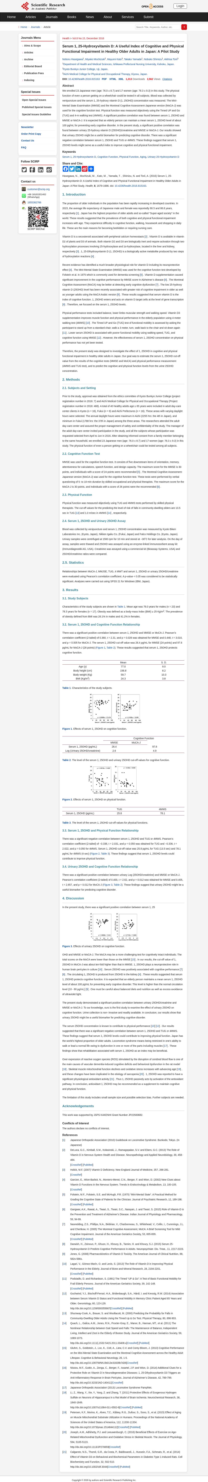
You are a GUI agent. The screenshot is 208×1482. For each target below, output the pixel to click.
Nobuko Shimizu (153, 59)
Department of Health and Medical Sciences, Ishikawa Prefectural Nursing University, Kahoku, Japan (118, 64)
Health (65, 38)
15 (133, 959)
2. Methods (71, 379)
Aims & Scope (32, 45)
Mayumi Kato (114, 59)
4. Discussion (73, 898)
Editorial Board (33, 66)
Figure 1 (100, 647)
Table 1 (121, 606)
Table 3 (105, 853)
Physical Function (129, 156)
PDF (104, 79)
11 (64, 332)
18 (64, 1069)
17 (165, 1045)
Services (128, 17)
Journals (52, 17)
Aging (143, 156)
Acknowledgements (78, 1106)
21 (111, 1079)
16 (100, 969)
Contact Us (27, 140)
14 (109, 513)
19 (178, 1069)
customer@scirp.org (39, 189)
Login (180, 6)
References (70, 1135)
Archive (28, 59)
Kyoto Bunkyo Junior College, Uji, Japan (85, 69)
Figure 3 (107, 884)
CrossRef (76, 1164)
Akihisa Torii (170, 59)
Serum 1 (67, 156)
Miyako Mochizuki (95, 59)
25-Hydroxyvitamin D (84, 156)
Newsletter (27, 127)
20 (141, 1074)
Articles (30, 17)
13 (77, 513)
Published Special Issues (37, 107)
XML (121, 79)
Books (71, 17)
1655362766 (34, 202)
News (90, 17)
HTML (113, 79)
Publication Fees (34, 73)
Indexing (29, 80)
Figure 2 (95, 853)
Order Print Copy (31, 133)
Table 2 (111, 647)
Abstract (68, 85)
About (108, 17)
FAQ (23, 147)
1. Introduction (74, 194)
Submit (148, 17)
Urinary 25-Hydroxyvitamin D (163, 156)
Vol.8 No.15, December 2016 (88, 38)
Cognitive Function (107, 156)
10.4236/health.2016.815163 (84, 79)
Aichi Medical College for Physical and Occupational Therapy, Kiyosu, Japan (105, 74)
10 (87, 322)
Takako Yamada (133, 59)
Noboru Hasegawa (72, 59)
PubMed (88, 1164)
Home (11, 17)
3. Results (70, 590)
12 (99, 337)
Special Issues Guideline (36, 114)
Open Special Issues (34, 99)
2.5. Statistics (73, 562)
